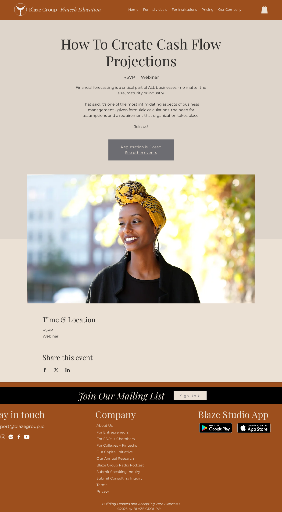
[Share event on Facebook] (45, 370)
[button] (155, 9)
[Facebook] (19, 437)
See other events (141, 152)
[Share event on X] (56, 370)
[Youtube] (27, 437)
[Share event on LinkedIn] (67, 370)
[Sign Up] (190, 395)
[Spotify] (11, 437)
